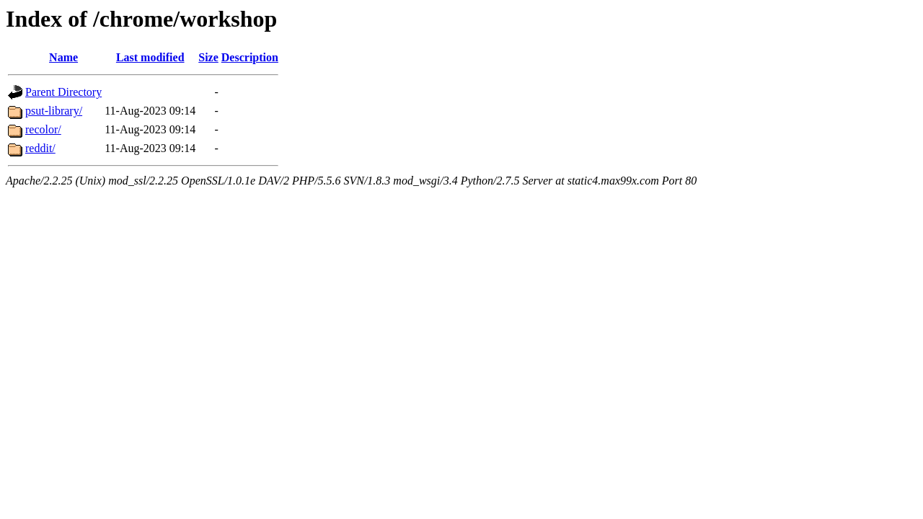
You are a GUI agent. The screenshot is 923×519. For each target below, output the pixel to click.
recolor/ (43, 129)
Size (208, 57)
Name (63, 57)
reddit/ (40, 148)
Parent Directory (63, 92)
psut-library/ (53, 111)
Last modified (150, 57)
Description (249, 57)
